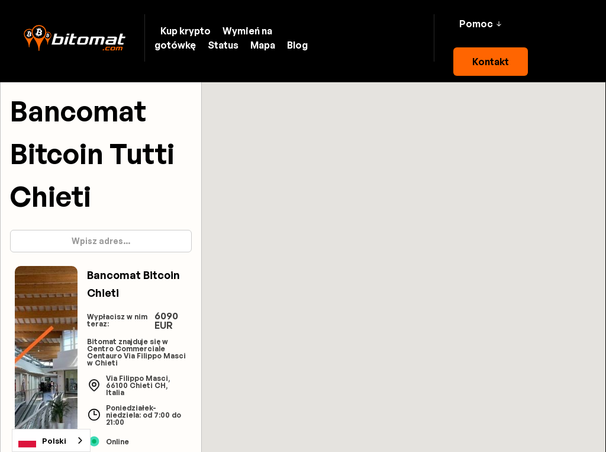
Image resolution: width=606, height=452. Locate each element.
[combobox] (51, 440)
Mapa (262, 45)
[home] (74, 38)
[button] (480, 23)
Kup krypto (185, 31)
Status (223, 45)
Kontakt (490, 62)
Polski (42, 441)
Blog (297, 45)
